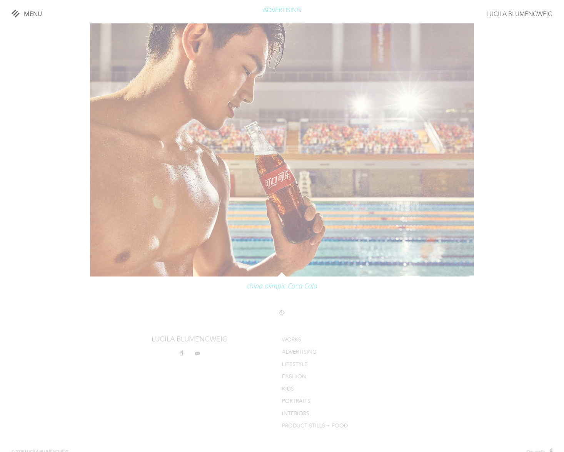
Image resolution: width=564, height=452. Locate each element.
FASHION (294, 377)
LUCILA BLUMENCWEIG (519, 15)
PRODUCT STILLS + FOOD (315, 426)
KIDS (288, 389)
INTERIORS (295, 414)
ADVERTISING (282, 11)
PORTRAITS (296, 401)
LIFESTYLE (294, 365)
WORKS (291, 340)
